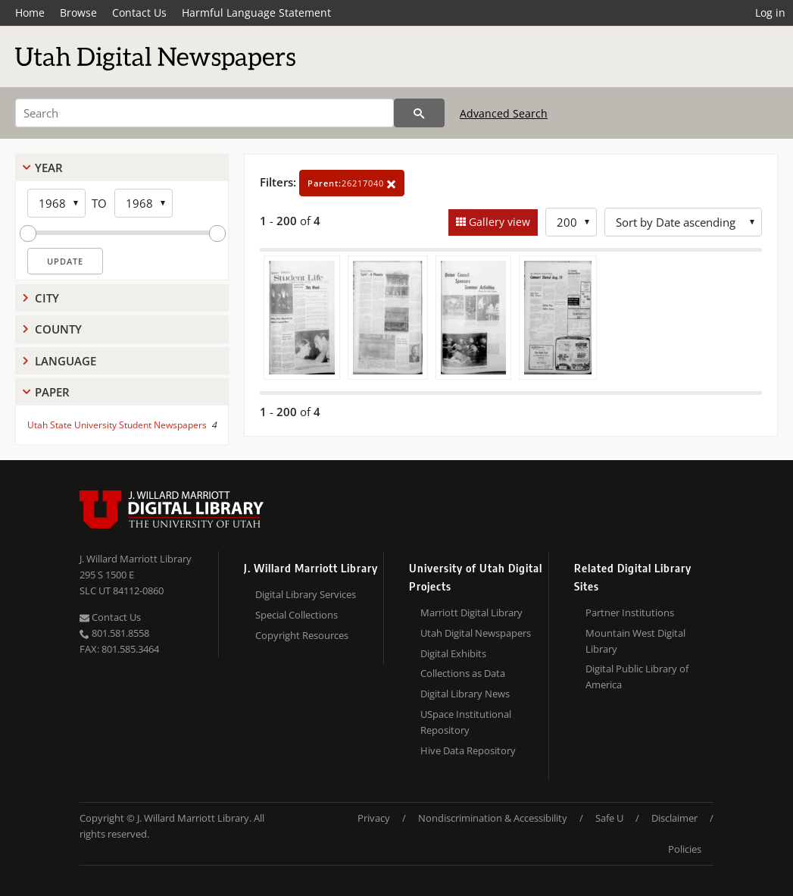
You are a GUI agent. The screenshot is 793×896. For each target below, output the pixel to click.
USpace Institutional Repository (465, 722)
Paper (52, 391)
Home (30, 12)
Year (49, 167)
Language (65, 360)
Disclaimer (674, 818)
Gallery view (498, 222)
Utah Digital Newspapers (475, 633)
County (58, 329)
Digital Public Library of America (636, 676)
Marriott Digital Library (471, 612)
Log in (770, 12)
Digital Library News (465, 693)
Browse (78, 12)
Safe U (609, 818)
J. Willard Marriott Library (136, 558)
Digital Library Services (305, 594)
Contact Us (139, 12)
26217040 (352, 183)
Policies (684, 849)
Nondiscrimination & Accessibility (492, 818)
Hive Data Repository (468, 750)
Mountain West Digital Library (635, 641)
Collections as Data (462, 673)
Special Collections (296, 615)
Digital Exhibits (453, 653)
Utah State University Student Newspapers (117, 424)
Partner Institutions (629, 612)
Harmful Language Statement (256, 12)
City (47, 297)
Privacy (373, 818)
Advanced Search (504, 113)
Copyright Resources (301, 635)
